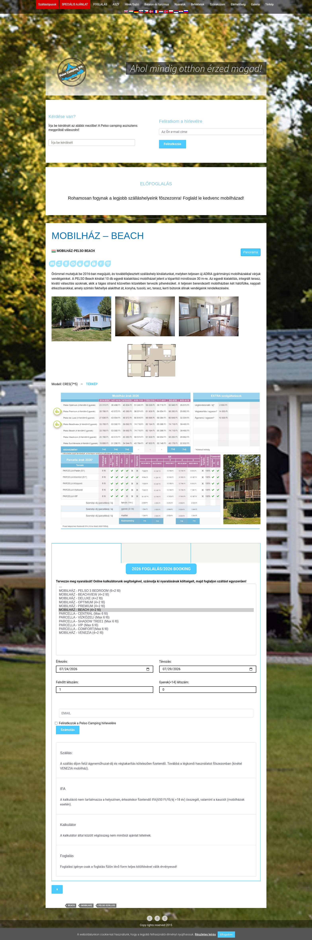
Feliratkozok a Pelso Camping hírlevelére (87, 740)
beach (71, 921)
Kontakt (156, 564)
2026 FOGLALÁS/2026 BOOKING (161, 585)
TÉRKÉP (92, 384)
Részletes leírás (205, 934)
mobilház (86, 921)
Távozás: (165, 678)
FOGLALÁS (100, 4)
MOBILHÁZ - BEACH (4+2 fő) (156, 626)
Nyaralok (180, 4)
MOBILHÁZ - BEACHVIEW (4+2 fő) (156, 611)
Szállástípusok (47, 4)
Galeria (255, 4)
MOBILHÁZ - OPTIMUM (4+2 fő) (156, 619)
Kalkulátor (87, 564)
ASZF (116, 4)
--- (156, 604)
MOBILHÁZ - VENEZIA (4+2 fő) (156, 649)
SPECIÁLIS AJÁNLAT (75, 4)
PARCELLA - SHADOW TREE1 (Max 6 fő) (156, 638)
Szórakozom (217, 4)
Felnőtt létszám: (68, 698)
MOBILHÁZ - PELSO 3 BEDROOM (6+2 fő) (156, 607)
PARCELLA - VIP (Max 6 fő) (156, 642)
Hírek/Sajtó (132, 4)
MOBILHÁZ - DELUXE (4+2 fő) (156, 615)
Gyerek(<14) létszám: (174, 698)
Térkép (269, 4)
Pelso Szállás (106, 921)
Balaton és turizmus (156, 4)
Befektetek (197, 4)
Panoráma (250, 252)
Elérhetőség (238, 4)
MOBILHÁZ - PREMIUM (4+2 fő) (156, 623)
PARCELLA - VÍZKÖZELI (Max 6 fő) (156, 634)
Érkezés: (62, 678)
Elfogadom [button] (226, 934)
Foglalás (225, 564)
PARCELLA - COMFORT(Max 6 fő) (156, 645)
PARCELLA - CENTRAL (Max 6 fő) (156, 630)
